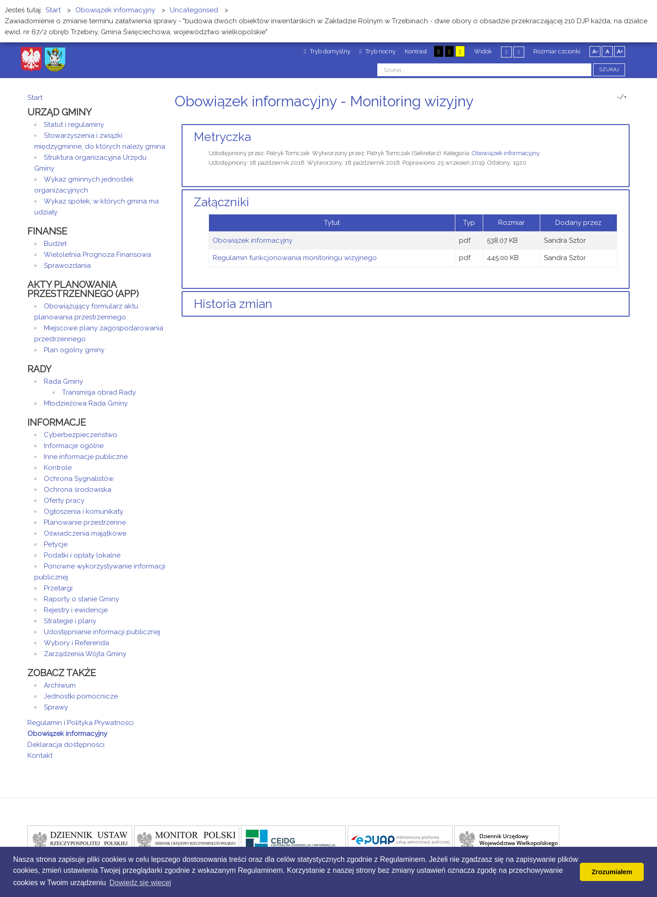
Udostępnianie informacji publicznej (102, 632)
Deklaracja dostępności (65, 745)
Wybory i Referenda (76, 643)
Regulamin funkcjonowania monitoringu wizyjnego (295, 258)
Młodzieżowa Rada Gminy (86, 403)
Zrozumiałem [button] (612, 872)
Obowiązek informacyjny (506, 153)
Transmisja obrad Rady (99, 392)
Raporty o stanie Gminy (81, 599)
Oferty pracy (64, 500)
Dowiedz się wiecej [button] (140, 883)
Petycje (56, 544)
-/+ (622, 97)
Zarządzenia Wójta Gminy (85, 654)
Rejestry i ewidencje (76, 610)
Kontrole (58, 468)
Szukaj (609, 70)
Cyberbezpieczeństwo (80, 435)
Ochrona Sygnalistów (79, 479)
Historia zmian (233, 304)
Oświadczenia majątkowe (85, 533)
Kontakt (39, 755)
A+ (620, 51)
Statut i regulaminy (74, 124)
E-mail (627, 118)
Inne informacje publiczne (86, 457)
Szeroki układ (518, 52)
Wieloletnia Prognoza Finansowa (97, 254)
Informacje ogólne (74, 446)
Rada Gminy (63, 381)
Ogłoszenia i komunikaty (83, 511)
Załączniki (221, 202)
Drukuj (616, 118)
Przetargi (58, 588)
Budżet (55, 244)
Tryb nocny (378, 51)
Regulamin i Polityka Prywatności (80, 723)
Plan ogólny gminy (74, 350)
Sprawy (56, 707)
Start (34, 98)
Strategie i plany (70, 621)
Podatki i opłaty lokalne (82, 555)
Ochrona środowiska (77, 489)
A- (595, 51)
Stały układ (506, 52)
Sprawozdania (67, 265)
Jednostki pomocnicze (81, 696)
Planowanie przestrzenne (85, 522)
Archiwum (60, 685)
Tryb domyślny (327, 51)
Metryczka (222, 137)
